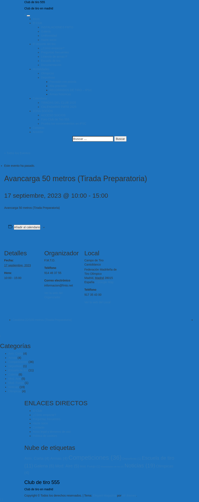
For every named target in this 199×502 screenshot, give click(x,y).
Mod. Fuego (16, 383)
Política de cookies (45, 435)
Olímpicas (47, 73)
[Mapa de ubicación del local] (146, 267)
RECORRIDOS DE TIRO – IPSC (70, 90)
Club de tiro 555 (34, 2)
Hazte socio (48, 39)
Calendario (40, 98)
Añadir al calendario (27, 227)
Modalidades (41, 69)
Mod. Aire (14, 378)
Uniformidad (49, 35)
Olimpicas (14, 391)
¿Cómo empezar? (53, 48)
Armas (12, 357)
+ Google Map (104, 282)
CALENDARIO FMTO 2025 (58, 106)
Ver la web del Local (97, 302)
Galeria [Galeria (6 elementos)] (44, 465)
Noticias (13, 387)
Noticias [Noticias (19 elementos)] (139, 465)
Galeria (13, 374)
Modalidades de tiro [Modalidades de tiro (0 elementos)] (112, 466)
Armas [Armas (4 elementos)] (59, 458)
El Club (37, 23)
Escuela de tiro (51, 60)
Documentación (51, 65)
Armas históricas (60, 94)
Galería (46, 31)
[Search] (25, 14)
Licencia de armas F (54, 56)
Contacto (38, 127)
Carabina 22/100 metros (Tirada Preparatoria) (42, 319)
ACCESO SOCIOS (53, 115)
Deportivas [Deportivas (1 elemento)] (131, 458)
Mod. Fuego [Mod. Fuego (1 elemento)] (90, 466)
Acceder (38, 132)
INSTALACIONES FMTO (57, 27)
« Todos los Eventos (17, 153)
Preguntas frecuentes (55, 52)
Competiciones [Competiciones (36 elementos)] (95, 457)
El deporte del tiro (44, 44)
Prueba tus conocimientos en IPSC (63, 123)
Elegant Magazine (104, 495)
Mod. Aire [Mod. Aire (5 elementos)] (67, 466)
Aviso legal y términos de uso (52, 431)
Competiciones (18, 362)
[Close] (0, 336)
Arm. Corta (15, 353)
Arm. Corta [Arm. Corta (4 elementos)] (36, 458)
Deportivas (48, 77)
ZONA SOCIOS (43, 111)
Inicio (36, 19)
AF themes (129, 495)
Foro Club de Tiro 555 (55, 119)
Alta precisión (58, 86)
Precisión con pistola (62, 81)
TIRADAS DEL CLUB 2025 (58, 102)
